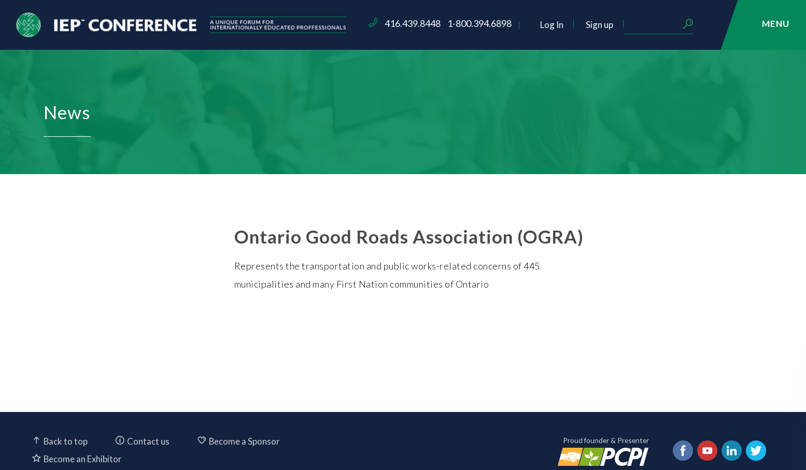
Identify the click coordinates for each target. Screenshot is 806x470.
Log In (611, 24)
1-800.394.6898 (538, 23)
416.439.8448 (472, 23)
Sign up (658, 24)
